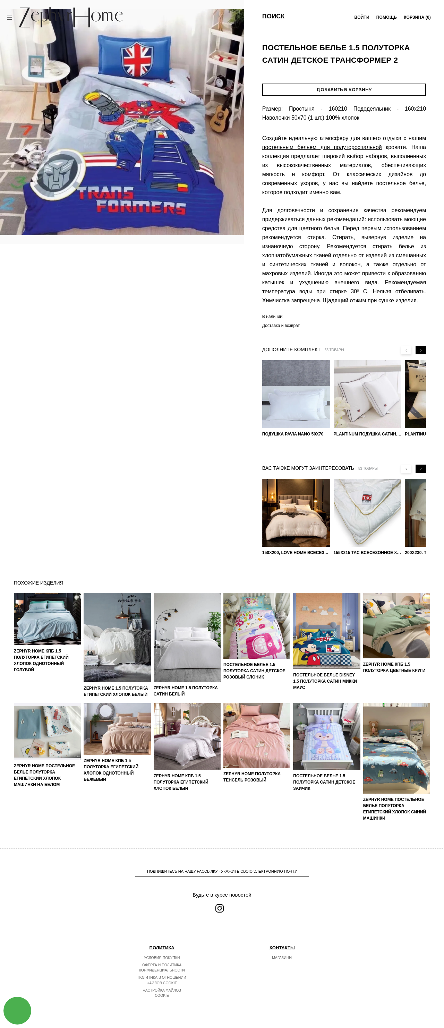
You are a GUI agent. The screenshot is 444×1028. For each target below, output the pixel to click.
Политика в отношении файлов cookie (162, 980)
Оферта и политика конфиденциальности (162, 968)
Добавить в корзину (344, 89)
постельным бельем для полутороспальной (322, 147)
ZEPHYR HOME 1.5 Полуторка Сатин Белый (186, 691)
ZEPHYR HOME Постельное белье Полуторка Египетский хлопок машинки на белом (44, 775)
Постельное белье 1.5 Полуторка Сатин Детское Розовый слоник (254, 671)
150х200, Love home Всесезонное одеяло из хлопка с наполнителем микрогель (296, 552)
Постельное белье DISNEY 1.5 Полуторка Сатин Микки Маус (325, 681)
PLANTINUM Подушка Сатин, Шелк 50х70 (368, 434)
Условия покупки (162, 958)
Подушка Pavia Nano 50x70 (293, 434)
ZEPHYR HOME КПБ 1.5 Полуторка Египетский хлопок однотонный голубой (41, 660)
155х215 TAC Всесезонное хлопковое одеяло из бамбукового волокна (368, 552)
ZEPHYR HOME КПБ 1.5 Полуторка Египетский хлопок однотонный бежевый (111, 770)
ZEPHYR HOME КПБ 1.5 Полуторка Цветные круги (394, 667)
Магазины (282, 958)
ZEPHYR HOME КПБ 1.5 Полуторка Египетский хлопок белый (181, 782)
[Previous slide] (406, 350)
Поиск (273, 16)
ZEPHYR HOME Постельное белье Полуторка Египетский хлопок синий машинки (394, 809)
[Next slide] (421, 350)
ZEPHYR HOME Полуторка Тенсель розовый (252, 777)
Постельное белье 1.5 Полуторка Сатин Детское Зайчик (324, 782)
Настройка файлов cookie (162, 993)
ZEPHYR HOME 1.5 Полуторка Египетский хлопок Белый (116, 691)
